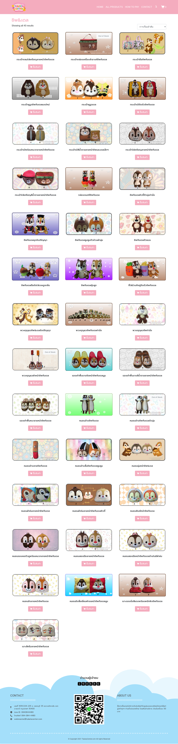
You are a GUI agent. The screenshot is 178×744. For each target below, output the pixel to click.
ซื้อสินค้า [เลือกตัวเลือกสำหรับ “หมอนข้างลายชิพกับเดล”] (37, 473)
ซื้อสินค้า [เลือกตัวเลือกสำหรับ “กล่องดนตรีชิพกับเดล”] (90, 202)
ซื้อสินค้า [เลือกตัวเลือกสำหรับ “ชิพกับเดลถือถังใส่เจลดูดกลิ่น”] (37, 292)
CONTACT (146, 7)
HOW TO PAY (132, 7)
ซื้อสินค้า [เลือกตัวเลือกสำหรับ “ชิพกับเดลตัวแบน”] (144, 247)
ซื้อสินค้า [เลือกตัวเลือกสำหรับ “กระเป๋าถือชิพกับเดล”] (144, 67)
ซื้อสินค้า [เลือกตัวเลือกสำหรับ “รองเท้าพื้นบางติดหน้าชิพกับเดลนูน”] (90, 383)
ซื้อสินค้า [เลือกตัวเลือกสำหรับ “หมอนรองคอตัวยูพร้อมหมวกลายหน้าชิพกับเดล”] (37, 563)
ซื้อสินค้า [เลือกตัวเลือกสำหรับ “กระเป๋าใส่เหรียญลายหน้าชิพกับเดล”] (144, 157)
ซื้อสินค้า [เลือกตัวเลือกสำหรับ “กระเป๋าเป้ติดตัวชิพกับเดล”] (144, 112)
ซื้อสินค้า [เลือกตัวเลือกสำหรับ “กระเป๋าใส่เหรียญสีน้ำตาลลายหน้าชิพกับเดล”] (37, 202)
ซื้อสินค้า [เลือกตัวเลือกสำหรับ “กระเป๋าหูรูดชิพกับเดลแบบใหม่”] (37, 112)
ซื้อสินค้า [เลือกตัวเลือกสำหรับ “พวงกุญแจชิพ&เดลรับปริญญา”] (37, 338)
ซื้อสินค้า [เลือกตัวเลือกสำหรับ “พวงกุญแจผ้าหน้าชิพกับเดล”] (37, 383)
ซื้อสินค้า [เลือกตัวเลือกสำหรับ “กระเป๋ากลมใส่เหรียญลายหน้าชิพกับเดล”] (37, 67)
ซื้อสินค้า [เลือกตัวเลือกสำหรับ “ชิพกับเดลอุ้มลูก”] (90, 292)
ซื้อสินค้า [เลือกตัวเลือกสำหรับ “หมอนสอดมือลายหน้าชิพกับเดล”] (90, 563)
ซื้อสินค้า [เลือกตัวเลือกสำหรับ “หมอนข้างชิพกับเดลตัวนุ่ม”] (144, 428)
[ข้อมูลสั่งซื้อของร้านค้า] (151, 26)
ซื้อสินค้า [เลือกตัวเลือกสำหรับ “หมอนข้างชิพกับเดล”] (90, 428)
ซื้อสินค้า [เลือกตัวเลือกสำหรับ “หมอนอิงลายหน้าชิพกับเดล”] (37, 609)
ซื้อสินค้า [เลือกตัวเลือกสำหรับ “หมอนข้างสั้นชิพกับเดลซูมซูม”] (90, 473)
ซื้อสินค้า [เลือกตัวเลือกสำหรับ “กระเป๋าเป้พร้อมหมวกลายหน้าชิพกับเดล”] (37, 157)
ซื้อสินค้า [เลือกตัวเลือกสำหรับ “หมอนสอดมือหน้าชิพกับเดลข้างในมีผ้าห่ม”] (144, 563)
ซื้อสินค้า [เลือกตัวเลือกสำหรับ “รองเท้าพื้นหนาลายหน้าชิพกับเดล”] (37, 428)
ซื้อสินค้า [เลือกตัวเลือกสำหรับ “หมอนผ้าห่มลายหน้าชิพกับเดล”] (37, 518)
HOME (100, 7)
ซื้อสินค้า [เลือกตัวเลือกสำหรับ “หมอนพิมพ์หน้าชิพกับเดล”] (144, 518)
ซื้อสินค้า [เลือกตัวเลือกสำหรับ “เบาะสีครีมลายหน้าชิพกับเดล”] (37, 654)
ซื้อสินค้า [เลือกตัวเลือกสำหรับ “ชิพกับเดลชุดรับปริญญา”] (37, 247)
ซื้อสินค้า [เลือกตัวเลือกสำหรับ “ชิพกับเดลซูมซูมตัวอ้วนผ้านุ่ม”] (90, 247)
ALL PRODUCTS (114, 7)
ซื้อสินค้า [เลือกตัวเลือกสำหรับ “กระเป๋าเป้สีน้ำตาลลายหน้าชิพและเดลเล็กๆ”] (90, 157)
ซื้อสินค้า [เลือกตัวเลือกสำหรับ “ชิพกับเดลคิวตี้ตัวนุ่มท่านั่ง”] (144, 202)
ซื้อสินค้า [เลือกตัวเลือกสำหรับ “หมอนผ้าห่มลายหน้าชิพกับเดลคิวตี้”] (90, 518)
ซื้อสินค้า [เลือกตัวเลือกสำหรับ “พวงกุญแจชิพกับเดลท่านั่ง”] (90, 338)
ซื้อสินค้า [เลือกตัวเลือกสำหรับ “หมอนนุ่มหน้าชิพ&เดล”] (144, 473)
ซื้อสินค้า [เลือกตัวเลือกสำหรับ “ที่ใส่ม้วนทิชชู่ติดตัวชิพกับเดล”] (144, 292)
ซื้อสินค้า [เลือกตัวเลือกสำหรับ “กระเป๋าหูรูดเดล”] (90, 112)
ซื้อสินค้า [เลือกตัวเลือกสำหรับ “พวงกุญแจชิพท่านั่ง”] (144, 338)
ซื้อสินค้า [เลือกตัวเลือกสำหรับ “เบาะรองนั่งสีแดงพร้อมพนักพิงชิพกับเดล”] (144, 609)
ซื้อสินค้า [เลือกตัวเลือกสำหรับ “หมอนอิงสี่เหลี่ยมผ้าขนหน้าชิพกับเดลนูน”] (90, 609)
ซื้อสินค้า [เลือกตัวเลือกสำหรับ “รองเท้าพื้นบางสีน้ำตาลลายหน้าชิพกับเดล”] (144, 383)
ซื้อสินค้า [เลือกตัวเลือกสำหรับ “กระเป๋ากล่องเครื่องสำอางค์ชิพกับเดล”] (90, 67)
